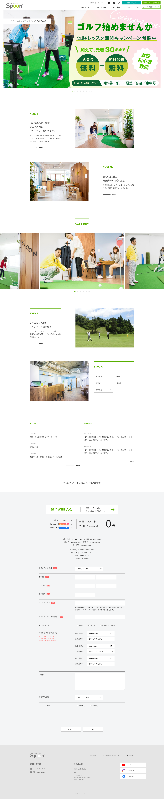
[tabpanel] (82, 49)
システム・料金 (101, 7)
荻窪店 (118, 383)
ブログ (137, 7)
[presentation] (108, 717)
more (41, 148)
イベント (127, 7)
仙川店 (118, 377)
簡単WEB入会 (131, 3)
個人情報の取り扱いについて (112, 755)
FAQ (101, 3)
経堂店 (98, 383)
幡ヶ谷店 (99, 377)
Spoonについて (86, 7)
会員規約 (131, 755)
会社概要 (93, 755)
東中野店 (99, 390)
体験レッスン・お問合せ (151, 3)
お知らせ (93, 3)
